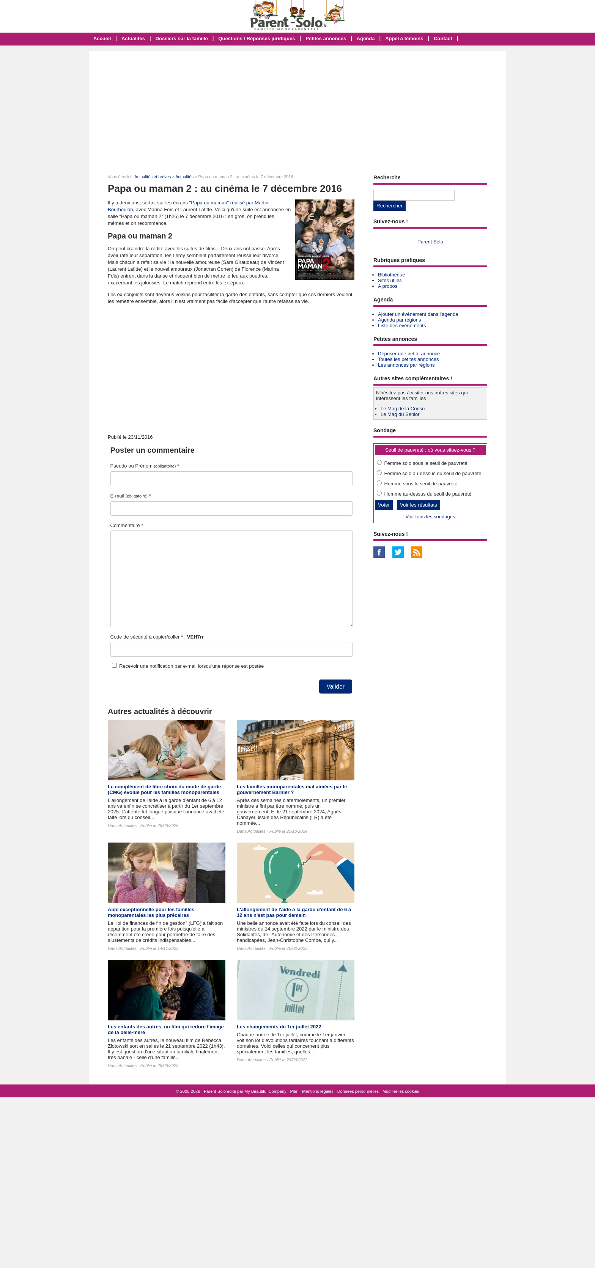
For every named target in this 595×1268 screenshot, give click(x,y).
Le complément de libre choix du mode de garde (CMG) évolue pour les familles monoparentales (164, 789)
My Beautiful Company (265, 1091)
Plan (294, 1091)
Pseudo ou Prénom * (144, 466)
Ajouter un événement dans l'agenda (418, 314)
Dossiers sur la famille (182, 38)
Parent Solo (430, 242)
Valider (336, 686)
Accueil (102, 38)
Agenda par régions (399, 320)
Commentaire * (126, 525)
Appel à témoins (404, 38)
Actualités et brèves (152, 176)
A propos (387, 286)
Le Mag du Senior (400, 414)
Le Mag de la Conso (403, 408)
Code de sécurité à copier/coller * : (157, 637)
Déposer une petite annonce (409, 353)
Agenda (366, 38)
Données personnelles (358, 1091)
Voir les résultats (418, 505)
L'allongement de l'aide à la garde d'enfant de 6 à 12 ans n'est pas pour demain (294, 912)
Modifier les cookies (400, 1091)
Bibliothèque (391, 275)
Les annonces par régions (406, 365)
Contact (443, 38)
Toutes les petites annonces (408, 359)
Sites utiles (390, 280)
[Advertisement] (297, 108)
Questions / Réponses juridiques (256, 38)
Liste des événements (402, 325)
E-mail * (130, 496)
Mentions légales (318, 1091)
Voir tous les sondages (430, 516)
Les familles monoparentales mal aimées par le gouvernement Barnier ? (292, 789)
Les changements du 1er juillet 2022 (279, 1026)
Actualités (133, 38)
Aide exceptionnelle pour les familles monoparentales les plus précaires (151, 912)
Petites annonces (325, 38)
